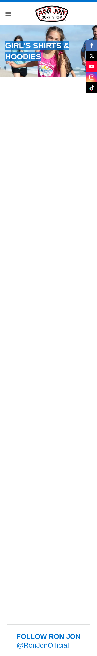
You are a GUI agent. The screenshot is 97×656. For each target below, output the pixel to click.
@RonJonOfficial (43, 645)
